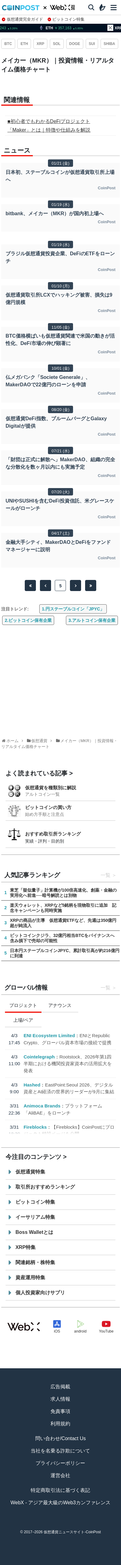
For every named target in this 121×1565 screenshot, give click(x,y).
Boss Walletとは (34, 1232)
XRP (40, 44)
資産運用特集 (30, 1277)
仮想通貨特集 (30, 1171)
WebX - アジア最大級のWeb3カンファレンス (60, 1502)
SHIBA (109, 44)
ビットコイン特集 (66, 19)
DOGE (74, 44)
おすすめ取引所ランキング (53, 833)
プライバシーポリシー (60, 1463)
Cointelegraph (39, 1056)
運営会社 (60, 1475)
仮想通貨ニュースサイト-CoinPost (72, 1532)
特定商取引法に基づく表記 (60, 1490)
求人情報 (60, 1399)
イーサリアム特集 (35, 1217)
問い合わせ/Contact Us (60, 1438)
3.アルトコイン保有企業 (91, 620)
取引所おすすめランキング (45, 1186)
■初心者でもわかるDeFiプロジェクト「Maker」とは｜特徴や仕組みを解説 (48, 125)
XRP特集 (25, 1247)
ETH (24, 44)
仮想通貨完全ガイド (22, 19)
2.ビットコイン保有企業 (28, 620)
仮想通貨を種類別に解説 (50, 787)
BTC (8, 44)
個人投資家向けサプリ (40, 1292)
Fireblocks (35, 1126)
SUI (92, 44)
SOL (57, 44)
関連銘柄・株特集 (35, 1262)
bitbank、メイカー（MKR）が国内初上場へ (55, 213)
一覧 (105, 875)
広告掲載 (60, 1386)
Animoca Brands (42, 1105)
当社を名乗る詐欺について (60, 1450)
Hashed (32, 1084)
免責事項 (60, 1411)
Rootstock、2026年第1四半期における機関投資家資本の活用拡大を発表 (68, 1063)
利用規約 (60, 1423)
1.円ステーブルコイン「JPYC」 (73, 608)
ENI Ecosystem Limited (49, 1035)
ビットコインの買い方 (48, 807)
